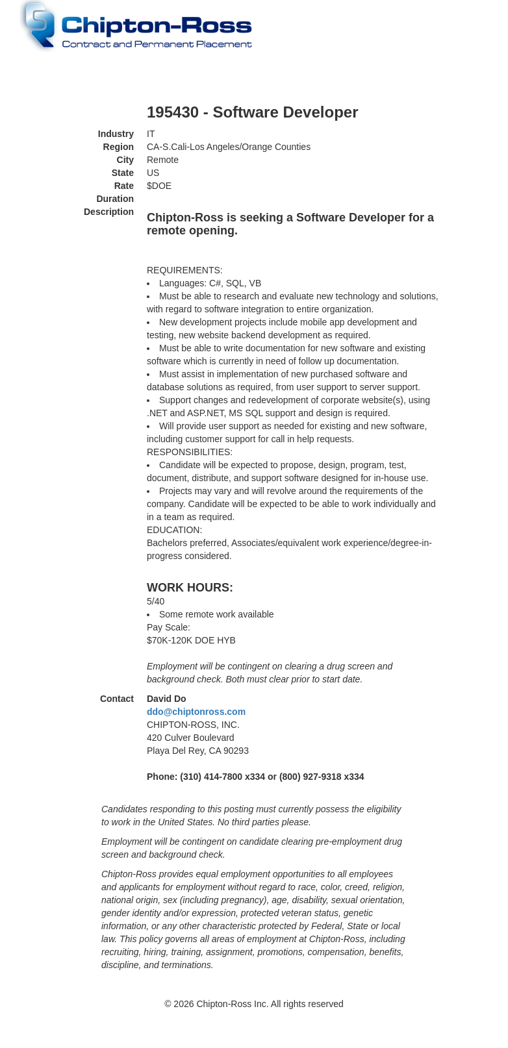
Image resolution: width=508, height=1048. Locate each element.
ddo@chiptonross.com (196, 711)
